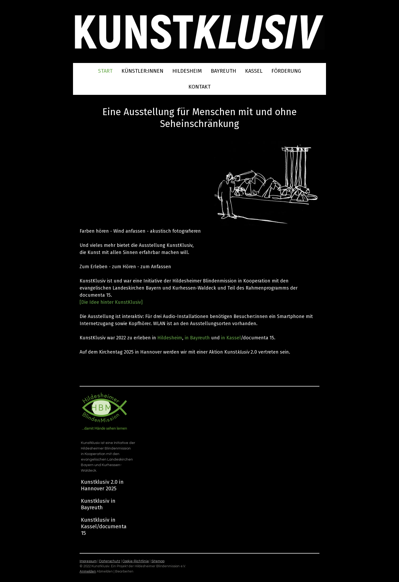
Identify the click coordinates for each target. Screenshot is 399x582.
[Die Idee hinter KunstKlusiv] (111, 302)
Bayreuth (223, 71)
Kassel (253, 71)
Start (105, 71)
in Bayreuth (197, 338)
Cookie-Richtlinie (136, 561)
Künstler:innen (142, 71)
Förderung (286, 71)
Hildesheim (187, 71)
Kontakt (199, 87)
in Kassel (230, 338)
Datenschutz (109, 561)
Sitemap (157, 561)
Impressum (88, 561)
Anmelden (88, 571)
